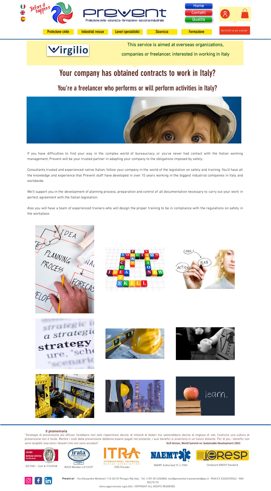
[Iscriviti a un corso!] (234, 30)
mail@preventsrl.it (178, 478)
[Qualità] (198, 19)
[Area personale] (225, 14)
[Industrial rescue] (92, 32)
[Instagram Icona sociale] (28, 480)
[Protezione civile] (58, 32)
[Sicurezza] (162, 32)
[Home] (198, 6)
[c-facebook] (38, 480)
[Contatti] (198, 13)
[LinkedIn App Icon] (48, 480)
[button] (245, 13)
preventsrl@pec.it (199, 478)
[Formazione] (196, 32)
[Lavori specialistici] (127, 32)
